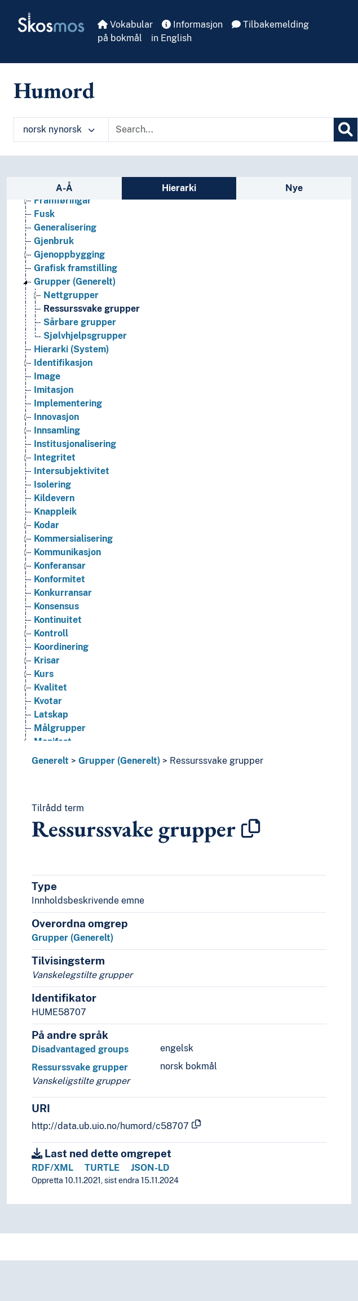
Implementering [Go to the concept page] (68, 403)
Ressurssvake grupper (216, 760)
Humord (54, 90)
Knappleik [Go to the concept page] (55, 511)
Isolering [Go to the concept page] (52, 484)
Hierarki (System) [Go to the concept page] (71, 349)
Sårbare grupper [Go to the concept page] (79, 322)
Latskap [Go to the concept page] (51, 714)
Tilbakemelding (270, 24)
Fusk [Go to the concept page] (44, 214)
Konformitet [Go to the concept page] (59, 579)
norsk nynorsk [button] (59, 129)
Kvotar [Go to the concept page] (48, 701)
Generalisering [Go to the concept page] (65, 227)
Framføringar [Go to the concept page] (62, 200)
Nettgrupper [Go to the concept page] (71, 295)
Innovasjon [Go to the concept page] (56, 416)
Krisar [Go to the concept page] (47, 660)
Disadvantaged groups (80, 1049)
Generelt (50, 760)
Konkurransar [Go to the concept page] (63, 592)
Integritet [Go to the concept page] (55, 457)
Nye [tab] (294, 188)
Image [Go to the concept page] (47, 376)
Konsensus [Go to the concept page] (56, 606)
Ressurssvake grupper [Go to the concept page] (91, 308)
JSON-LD (150, 1167)
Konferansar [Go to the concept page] (60, 565)
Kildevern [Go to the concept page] (54, 498)
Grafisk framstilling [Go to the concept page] (75, 268)
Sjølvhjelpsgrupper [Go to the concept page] (85, 335)
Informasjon (192, 24)
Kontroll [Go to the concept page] (51, 633)
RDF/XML (52, 1167)
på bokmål (120, 38)
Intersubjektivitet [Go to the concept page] (71, 471)
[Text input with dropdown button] (221, 129)
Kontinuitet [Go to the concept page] (58, 619)
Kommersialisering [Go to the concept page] (73, 538)
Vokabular (125, 24)
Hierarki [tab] (179, 188)
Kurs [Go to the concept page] (44, 674)
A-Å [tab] (64, 188)
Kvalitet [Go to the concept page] (50, 687)
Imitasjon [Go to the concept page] (53, 389)
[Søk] (345, 129)
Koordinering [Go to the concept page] (61, 646)
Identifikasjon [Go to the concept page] (63, 362)
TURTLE (102, 1167)
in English (171, 38)
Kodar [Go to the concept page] (46, 525)
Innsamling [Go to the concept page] (57, 430)
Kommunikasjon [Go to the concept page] (67, 552)
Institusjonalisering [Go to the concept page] (75, 444)
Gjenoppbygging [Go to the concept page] (69, 254)
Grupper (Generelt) (119, 760)
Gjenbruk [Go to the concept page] (54, 241)
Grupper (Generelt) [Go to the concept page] (75, 281)
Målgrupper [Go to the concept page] (60, 728)
